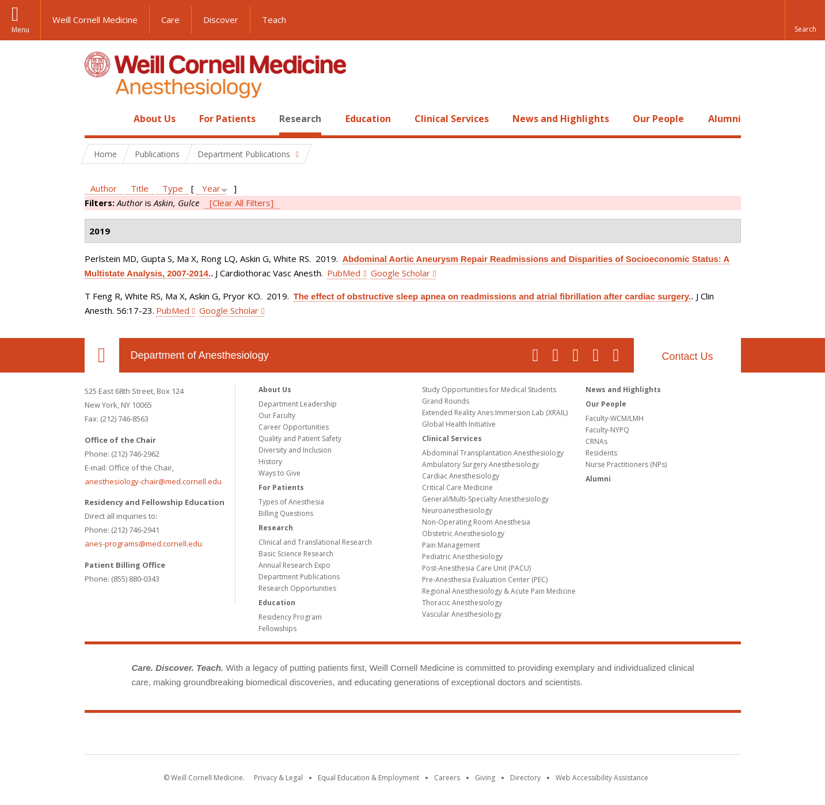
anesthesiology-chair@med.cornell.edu (153, 481)
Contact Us (687, 356)
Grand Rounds (445, 401)
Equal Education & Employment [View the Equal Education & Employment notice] (368, 778)
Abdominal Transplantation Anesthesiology (493, 453)
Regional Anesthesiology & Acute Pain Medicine (499, 591)
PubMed (343, 273)
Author (103, 188)
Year (211, 188)
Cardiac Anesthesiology (460, 476)
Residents (601, 453)
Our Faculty (276, 415)
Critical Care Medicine (457, 487)
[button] (805, 20)
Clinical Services (452, 118)
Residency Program (290, 617)
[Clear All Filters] (241, 202)
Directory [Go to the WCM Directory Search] (525, 778)
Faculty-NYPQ (607, 430)
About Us (155, 118)
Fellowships (277, 628)
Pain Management (451, 545)
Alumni (724, 118)
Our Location (102, 355)
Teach (274, 19)
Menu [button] (20, 30)
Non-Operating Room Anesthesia (476, 522)
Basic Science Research (295, 554)
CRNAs (596, 441)
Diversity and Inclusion (295, 450)
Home (97, 119)
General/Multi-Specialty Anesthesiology (485, 499)
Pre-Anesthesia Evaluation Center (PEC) (485, 579)
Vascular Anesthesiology (461, 614)
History (270, 461)
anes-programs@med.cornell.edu (143, 543)
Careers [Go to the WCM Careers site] (447, 778)
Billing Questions (285, 513)
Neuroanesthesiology (457, 510)
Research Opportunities (297, 588)
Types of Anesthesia (291, 502)
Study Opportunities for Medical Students (489, 389)
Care (170, 19)
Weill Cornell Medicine (95, 19)
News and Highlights (560, 118)
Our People (658, 118)
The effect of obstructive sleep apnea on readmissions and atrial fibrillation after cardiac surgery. (492, 296)
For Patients (227, 118)
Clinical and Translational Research (315, 542)
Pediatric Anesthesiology (462, 556)
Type (172, 188)
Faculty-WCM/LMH (615, 418)
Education (368, 118)
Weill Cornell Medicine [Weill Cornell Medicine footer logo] (413, 736)
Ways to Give (279, 473)
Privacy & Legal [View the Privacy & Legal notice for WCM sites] (278, 778)
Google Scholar (400, 273)
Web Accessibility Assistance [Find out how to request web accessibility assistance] (602, 778)
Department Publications (299, 577)
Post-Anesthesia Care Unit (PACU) (476, 568)
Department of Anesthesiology (200, 355)
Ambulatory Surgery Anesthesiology (480, 464)
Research (300, 118)
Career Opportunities (293, 427)
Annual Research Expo (294, 565)
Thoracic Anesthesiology (462, 602)
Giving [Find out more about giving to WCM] (485, 778)
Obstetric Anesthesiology (463, 533)
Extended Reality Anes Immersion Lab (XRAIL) (495, 412)
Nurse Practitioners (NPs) (626, 464)
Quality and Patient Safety (299, 438)
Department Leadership (297, 404)
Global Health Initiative (459, 424)
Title (140, 188)
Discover (220, 19)
